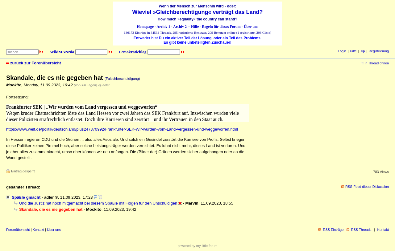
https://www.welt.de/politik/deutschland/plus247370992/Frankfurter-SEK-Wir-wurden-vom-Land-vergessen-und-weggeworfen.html (122, 129)
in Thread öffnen (377, 63)
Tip (362, 51)
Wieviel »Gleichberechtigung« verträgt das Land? (197, 12)
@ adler (104, 85)
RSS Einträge (333, 230)
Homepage (145, 26)
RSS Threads (361, 230)
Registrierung (378, 51)
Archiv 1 (163, 26)
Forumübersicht (18, 230)
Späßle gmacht (26, 197)
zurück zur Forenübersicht (35, 63)
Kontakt (38, 230)
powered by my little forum (198, 246)
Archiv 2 (180, 26)
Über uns (251, 26)
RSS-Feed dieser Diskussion (367, 186)
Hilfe (195, 26)
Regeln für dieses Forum (221, 26)
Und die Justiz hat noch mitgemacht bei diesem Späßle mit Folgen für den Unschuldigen (98, 203)
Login (342, 51)
